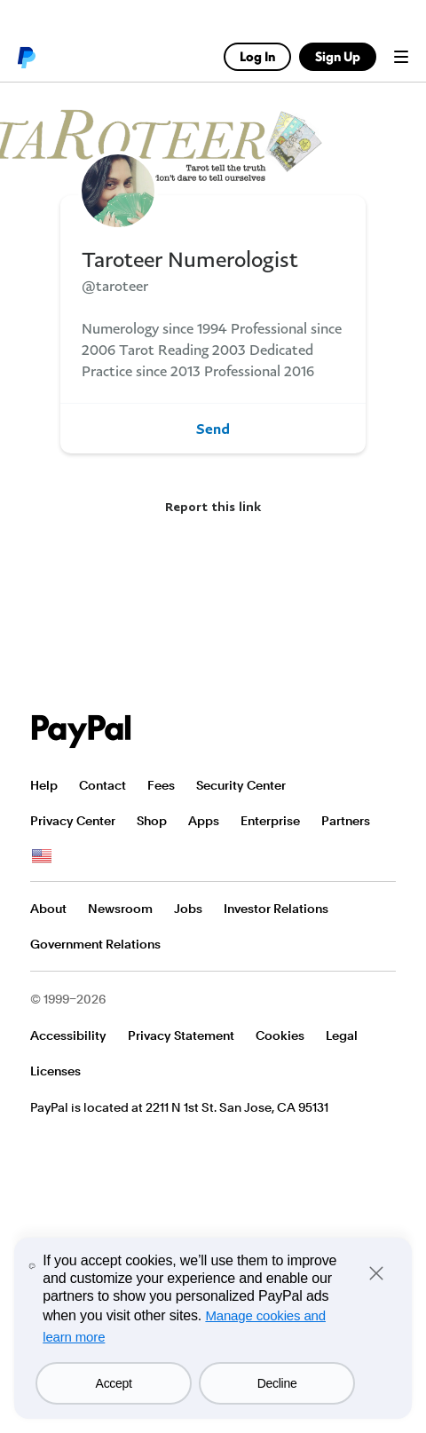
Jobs (188, 909)
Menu (401, 56)
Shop (152, 821)
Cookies (280, 1035)
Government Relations (95, 944)
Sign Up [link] (337, 56)
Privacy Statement (181, 1035)
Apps (203, 821)
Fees (161, 785)
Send (213, 428)
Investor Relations (276, 909)
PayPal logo (25, 56)
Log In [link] (257, 56)
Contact (102, 785)
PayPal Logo (81, 731)
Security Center (241, 785)
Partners (345, 821)
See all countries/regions (42, 856)
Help (44, 785)
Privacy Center (72, 821)
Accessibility (68, 1035)
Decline (277, 1383)
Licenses (55, 1071)
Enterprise (270, 821)
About (48, 909)
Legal (342, 1035)
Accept (114, 1383)
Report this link (213, 506)
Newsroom (120, 909)
